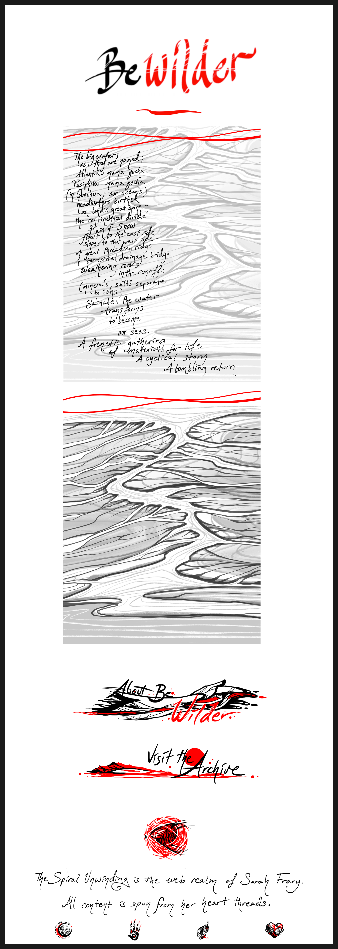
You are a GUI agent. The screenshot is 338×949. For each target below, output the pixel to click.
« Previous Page (54, 680)
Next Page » (293, 680)
